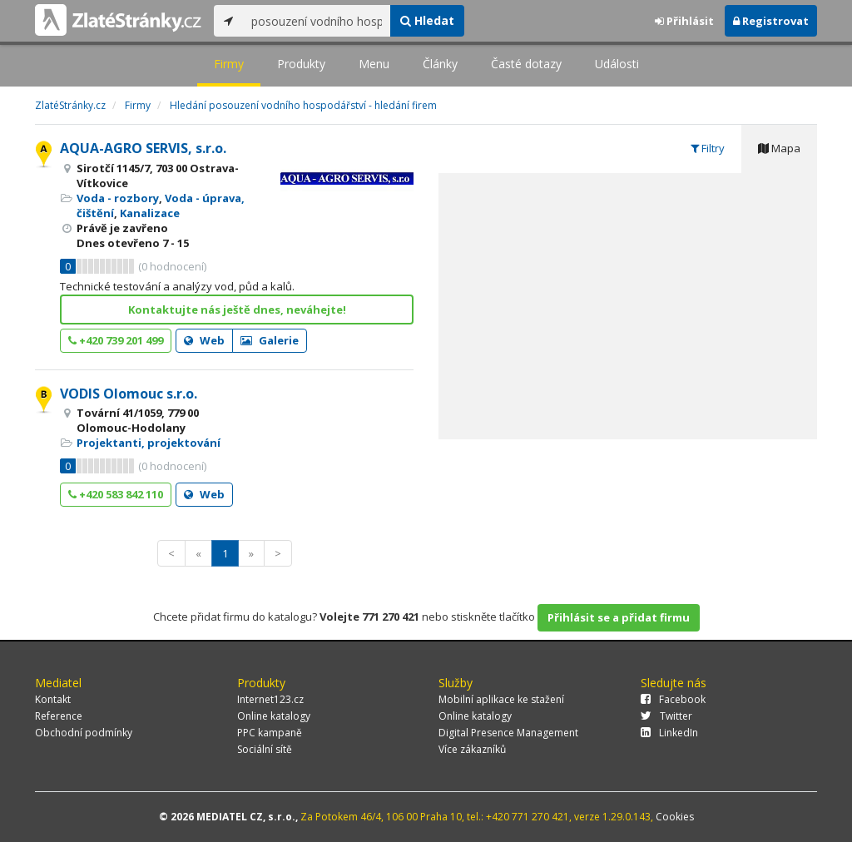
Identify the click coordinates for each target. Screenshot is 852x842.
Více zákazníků (472, 749)
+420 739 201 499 (115, 340)
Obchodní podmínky (83, 733)
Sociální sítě (264, 749)
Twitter (666, 716)
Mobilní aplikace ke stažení (501, 699)
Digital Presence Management (508, 733)
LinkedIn (669, 733)
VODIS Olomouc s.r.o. (128, 393)
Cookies (675, 817)
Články (440, 64)
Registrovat (771, 20)
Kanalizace (150, 213)
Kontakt (53, 699)
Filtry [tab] (708, 148)
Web (204, 340)
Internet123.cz (270, 699)
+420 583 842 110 (115, 494)
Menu (374, 64)
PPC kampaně (269, 733)
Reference (58, 716)
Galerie (269, 340)
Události (617, 64)
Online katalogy (273, 716)
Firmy (229, 64)
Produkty (301, 64)
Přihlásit (684, 20)
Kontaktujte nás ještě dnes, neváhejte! (237, 309)
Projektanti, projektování (148, 442)
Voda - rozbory (118, 198)
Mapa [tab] (779, 148)
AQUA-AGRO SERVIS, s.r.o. (143, 148)
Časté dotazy (526, 64)
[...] (316, 21)
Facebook (673, 699)
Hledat (427, 20)
